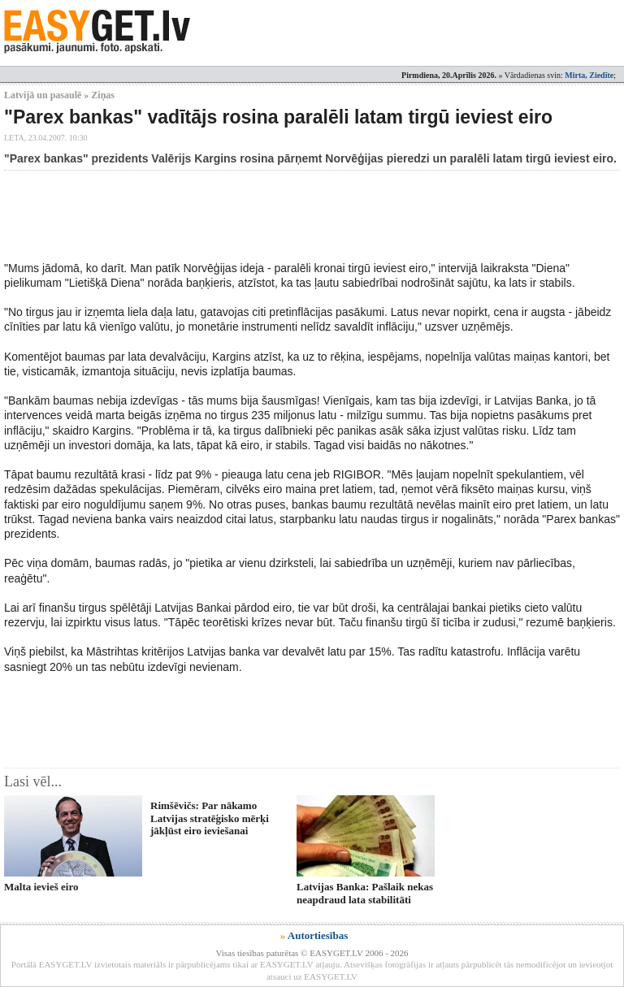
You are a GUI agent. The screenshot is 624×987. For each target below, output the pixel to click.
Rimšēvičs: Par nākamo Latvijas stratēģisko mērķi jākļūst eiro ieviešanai (209, 818)
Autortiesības (318, 935)
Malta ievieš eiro (41, 887)
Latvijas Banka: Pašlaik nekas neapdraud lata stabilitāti (365, 893)
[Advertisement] (300, 215)
